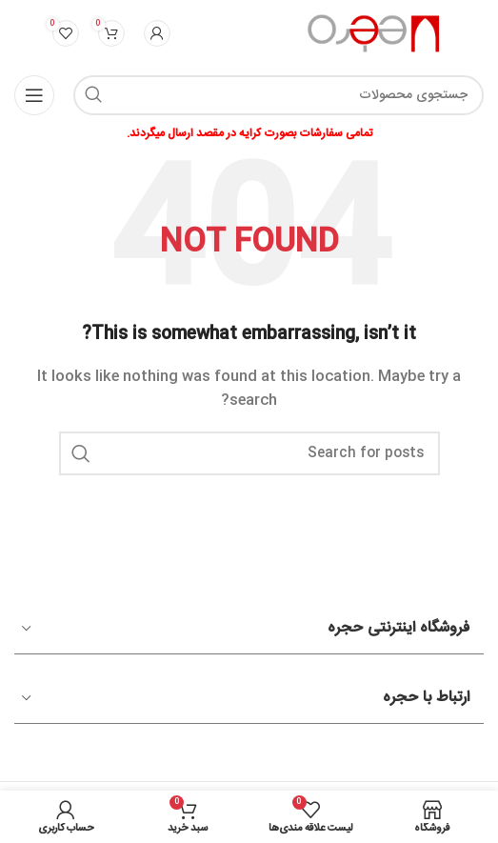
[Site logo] (375, 34)
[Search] (278, 95)
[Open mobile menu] (34, 95)
